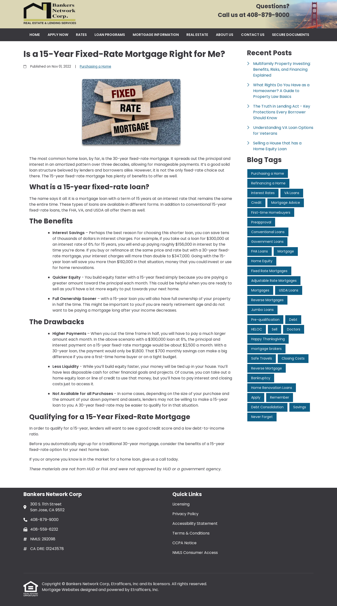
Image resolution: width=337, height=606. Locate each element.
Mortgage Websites (61, 589)
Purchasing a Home (95, 66)
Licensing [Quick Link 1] (181, 504)
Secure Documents (290, 34)
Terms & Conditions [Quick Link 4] (191, 533)
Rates (81, 34)
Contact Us (252, 34)
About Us (224, 34)
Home (34, 34)
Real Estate (197, 34)
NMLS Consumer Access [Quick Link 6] (195, 552)
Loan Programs (110, 34)
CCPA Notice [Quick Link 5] (184, 543)
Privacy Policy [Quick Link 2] (185, 514)
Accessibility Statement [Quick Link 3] (195, 523)
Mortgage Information (156, 34)
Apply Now (58, 34)
